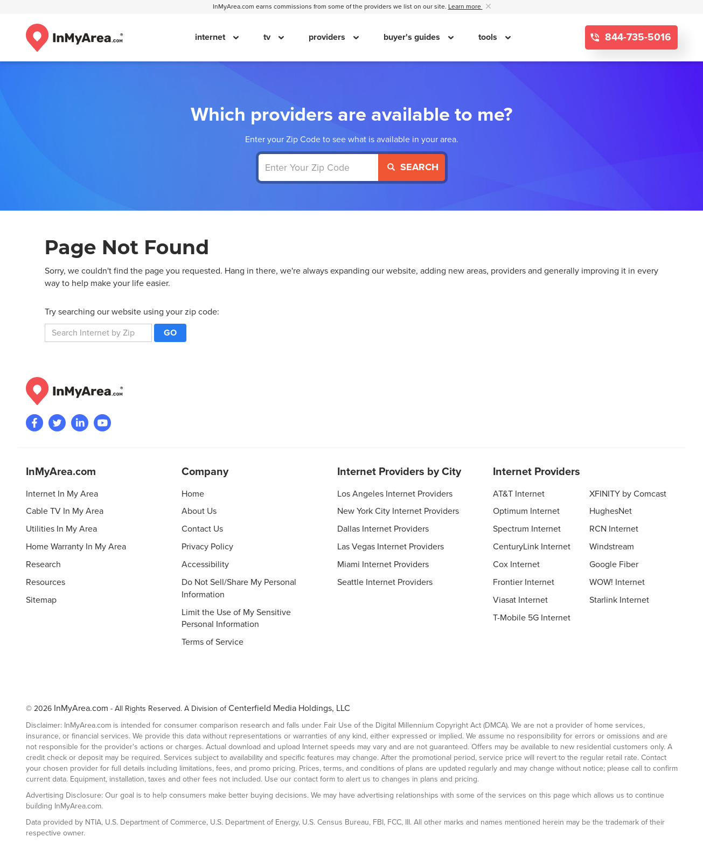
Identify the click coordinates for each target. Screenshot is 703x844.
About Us (199, 511)
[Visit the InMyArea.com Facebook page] (34, 422)
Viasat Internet (520, 600)
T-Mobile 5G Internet (531, 617)
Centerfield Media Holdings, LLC (289, 708)
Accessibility (205, 564)
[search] (98, 333)
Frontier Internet (523, 582)
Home (193, 494)
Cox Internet (516, 564)
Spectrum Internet (527, 529)
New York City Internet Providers (398, 511)
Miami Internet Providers (383, 564)
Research (43, 564)
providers (328, 37)
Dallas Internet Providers (383, 529)
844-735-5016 (636, 37)
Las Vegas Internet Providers (390, 546)
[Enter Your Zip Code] (319, 167)
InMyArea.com (81, 708)
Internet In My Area (62, 494)
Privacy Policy (207, 546)
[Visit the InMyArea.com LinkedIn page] (79, 422)
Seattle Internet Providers (385, 582)
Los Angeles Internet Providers (395, 494)
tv (268, 37)
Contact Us (202, 529)
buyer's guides (413, 37)
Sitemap (41, 600)
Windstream (611, 546)
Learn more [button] (465, 7)
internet (211, 37)
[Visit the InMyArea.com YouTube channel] (102, 422)
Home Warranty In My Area (76, 546)
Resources (45, 582)
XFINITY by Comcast (627, 494)
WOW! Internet (617, 582)
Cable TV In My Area (64, 511)
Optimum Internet (526, 511)
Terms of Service (212, 642)
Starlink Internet (619, 600)
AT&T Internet (519, 494)
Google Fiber (613, 564)
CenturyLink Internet (531, 546)
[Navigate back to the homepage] (74, 38)
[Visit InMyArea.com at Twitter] (57, 422)
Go (170, 332)
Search (412, 167)
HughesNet (610, 511)
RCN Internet (613, 529)
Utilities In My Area (61, 529)
